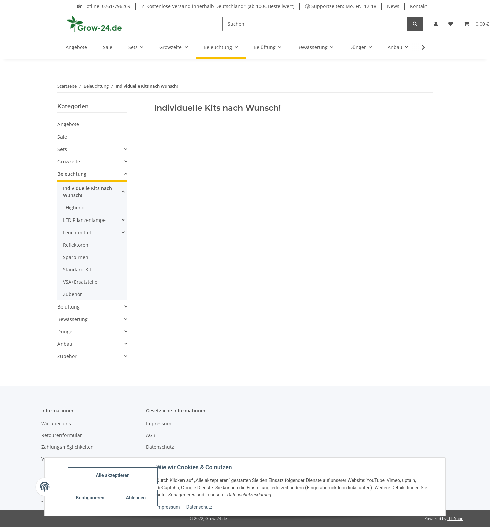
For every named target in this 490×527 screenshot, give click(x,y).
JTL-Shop (455, 518)
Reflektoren (75, 245)
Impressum (158, 423)
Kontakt (418, 6)
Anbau (64, 344)
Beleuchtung (71, 174)
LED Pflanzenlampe (84, 220)
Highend (75, 207)
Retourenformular (61, 435)
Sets (62, 149)
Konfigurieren (90, 497)
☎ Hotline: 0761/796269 (103, 6)
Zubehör (72, 294)
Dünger (65, 331)
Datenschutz (160, 447)
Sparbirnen (75, 257)
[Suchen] (315, 24)
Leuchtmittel (77, 232)
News (393, 6)
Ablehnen (136, 497)
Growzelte (68, 161)
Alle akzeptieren (112, 475)
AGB (150, 435)
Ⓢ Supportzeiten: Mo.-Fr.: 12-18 (340, 6)
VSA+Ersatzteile (80, 282)
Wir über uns (56, 423)
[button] (435, 23)
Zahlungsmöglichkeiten (67, 447)
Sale (62, 137)
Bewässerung (72, 319)
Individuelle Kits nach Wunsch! (87, 191)
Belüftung (68, 306)
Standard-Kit (77, 269)
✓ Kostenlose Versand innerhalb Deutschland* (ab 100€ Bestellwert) (217, 6)
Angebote (68, 124)
